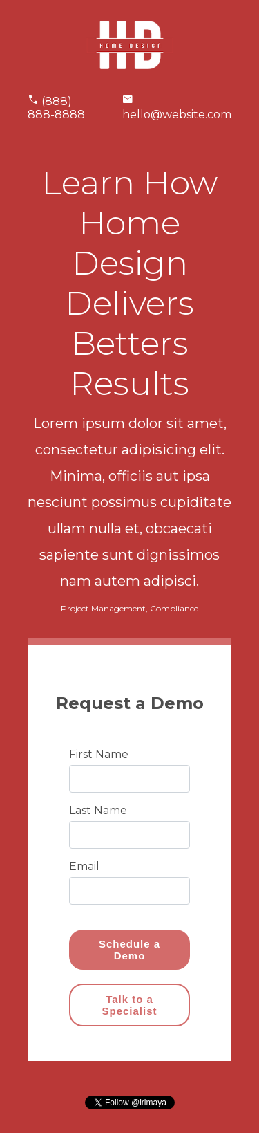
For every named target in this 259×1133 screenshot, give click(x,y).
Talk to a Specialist (129, 1005)
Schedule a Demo (129, 949)
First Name (98, 754)
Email (84, 866)
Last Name (98, 810)
